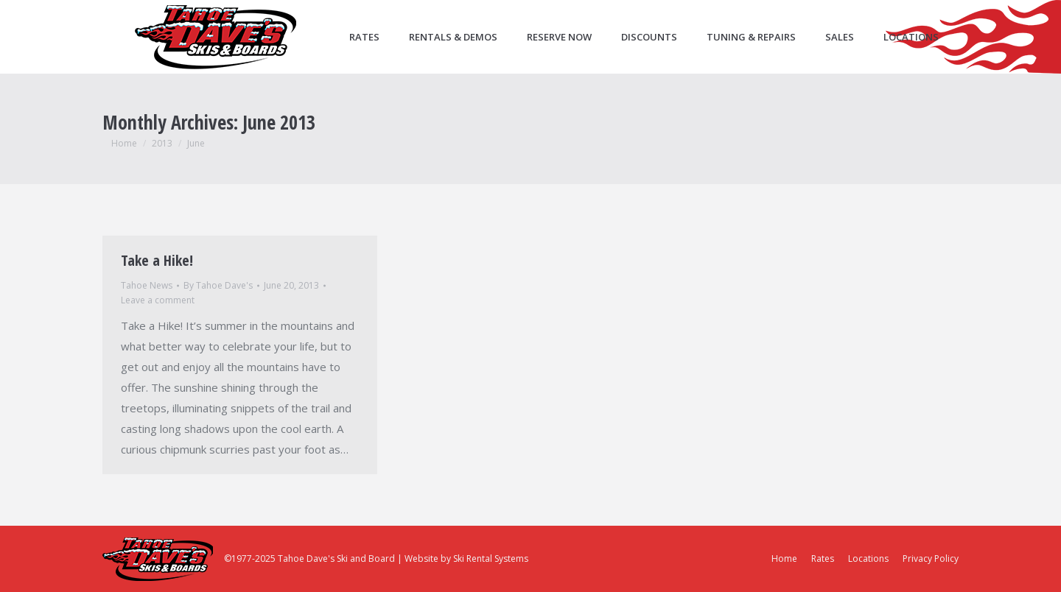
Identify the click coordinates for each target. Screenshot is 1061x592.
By (218, 285)
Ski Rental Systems (490, 558)
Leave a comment (158, 300)
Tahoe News (146, 285)
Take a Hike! (157, 260)
